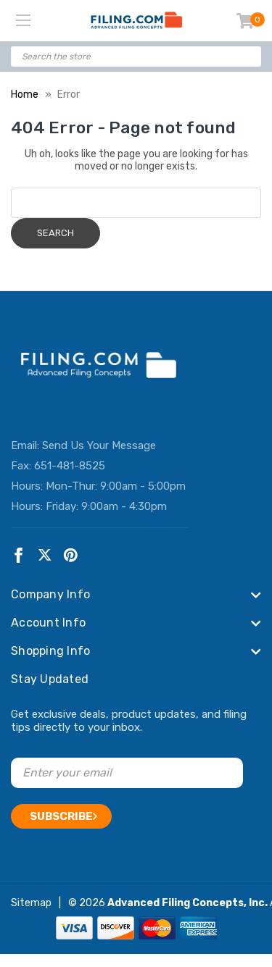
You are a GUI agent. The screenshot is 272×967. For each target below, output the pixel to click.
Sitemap (31, 903)
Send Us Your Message (99, 445)
